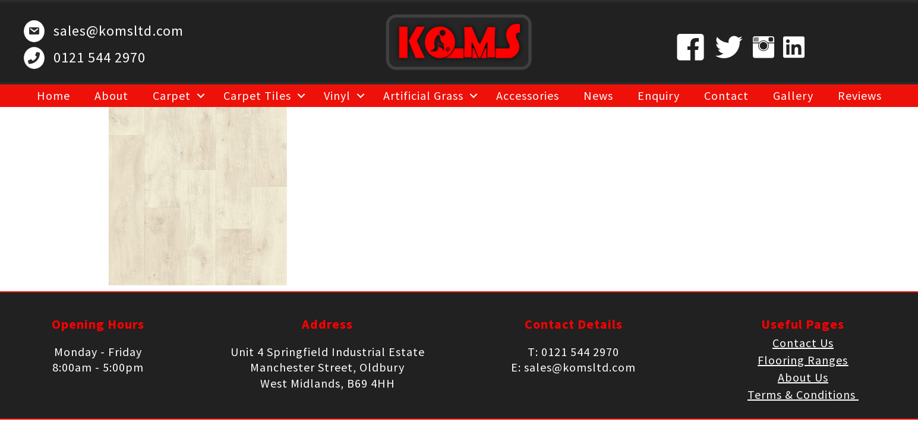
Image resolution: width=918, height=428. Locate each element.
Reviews (860, 95)
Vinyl (337, 95)
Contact (726, 95)
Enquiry (659, 95)
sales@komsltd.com (118, 30)
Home (53, 95)
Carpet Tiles (257, 95)
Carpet (172, 95)
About (111, 95)
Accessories (527, 95)
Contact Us (803, 342)
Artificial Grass (423, 95)
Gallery (793, 95)
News (598, 95)
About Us (803, 377)
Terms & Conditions (803, 394)
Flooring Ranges (803, 360)
